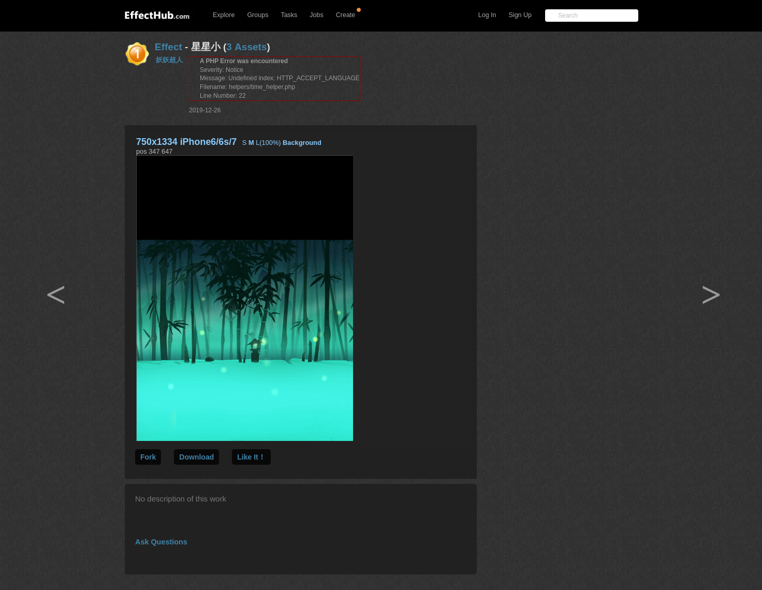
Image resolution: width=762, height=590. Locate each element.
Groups (257, 15)
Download (196, 457)
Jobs (316, 15)
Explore (224, 15)
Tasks (289, 15)
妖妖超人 (169, 60)
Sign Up (520, 15)
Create (346, 15)
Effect (168, 46)
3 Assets (246, 46)
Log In (487, 15)
